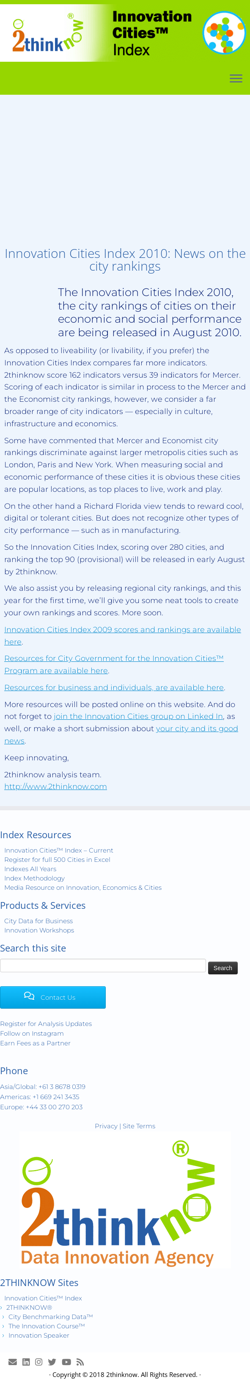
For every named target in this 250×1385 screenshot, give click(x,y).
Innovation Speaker (38, 1335)
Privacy (106, 1126)
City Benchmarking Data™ (50, 1317)
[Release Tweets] (55, 1362)
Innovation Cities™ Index (43, 1298)
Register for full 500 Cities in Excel (57, 860)
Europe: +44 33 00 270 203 (41, 1107)
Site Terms (139, 1126)
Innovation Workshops (39, 930)
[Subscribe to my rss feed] (83, 1362)
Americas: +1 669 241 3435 (39, 1097)
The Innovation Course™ (46, 1326)
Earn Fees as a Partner (35, 1043)
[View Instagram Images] (41, 1362)
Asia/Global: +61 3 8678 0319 (42, 1087)
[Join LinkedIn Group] (28, 1362)
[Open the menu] (236, 79)
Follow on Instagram (32, 1033)
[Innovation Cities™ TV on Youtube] (69, 1362)
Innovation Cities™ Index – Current (58, 850)
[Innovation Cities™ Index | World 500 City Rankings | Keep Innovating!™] (125, 33)
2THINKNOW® (29, 1307)
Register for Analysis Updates (46, 1024)
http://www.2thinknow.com (55, 786)
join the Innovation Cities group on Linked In (138, 716)
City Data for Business (38, 921)
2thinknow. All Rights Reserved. (152, 1374)
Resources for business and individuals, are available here (114, 687)
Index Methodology (34, 878)
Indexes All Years (30, 869)
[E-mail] (15, 1362)
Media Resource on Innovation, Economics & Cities (83, 887)
